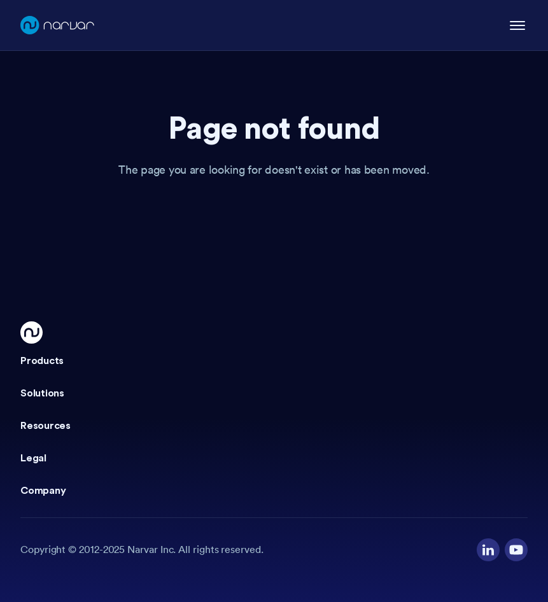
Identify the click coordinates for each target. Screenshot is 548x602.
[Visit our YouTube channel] (516, 549)
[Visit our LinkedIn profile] (488, 549)
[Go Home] (31, 332)
